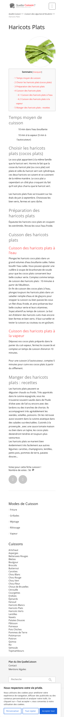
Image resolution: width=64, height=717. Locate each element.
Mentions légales (17, 669)
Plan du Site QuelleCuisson (22, 661)
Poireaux (13, 626)
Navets (12, 617)
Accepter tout (48, 711)
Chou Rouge (15, 577)
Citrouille (13, 589)
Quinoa (12, 641)
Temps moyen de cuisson (28, 78)
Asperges (13, 553)
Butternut (14, 568)
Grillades (14, 515)
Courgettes (14, 592)
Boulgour (13, 562)
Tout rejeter (30, 711)
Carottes (13, 571)
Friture (13, 509)
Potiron (12, 638)
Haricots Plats (16, 608)
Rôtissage (15, 527)
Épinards (13, 598)
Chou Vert (14, 580)
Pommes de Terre (18, 632)
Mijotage (14, 521)
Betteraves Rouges (18, 556)
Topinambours (16, 650)
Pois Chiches (15, 629)
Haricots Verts (16, 611)
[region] (30, 700)
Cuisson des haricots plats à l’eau (35, 95)
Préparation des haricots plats (30, 86)
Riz (10, 644)
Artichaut (13, 550)
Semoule (13, 647)
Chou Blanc (14, 574)
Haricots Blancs (17, 605)
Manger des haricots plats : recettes (32, 107)
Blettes (12, 559)
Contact (13, 665)
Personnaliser (12, 711)
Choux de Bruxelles (18, 586)
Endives (13, 595)
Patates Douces (17, 620)
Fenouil (12, 601)
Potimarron (15, 635)
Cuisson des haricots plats (28, 90)
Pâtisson (13, 623)
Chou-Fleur (14, 583)
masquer (37, 72)
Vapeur (14, 533)
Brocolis (13, 565)
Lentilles (13, 614)
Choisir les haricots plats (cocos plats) (33, 82)
